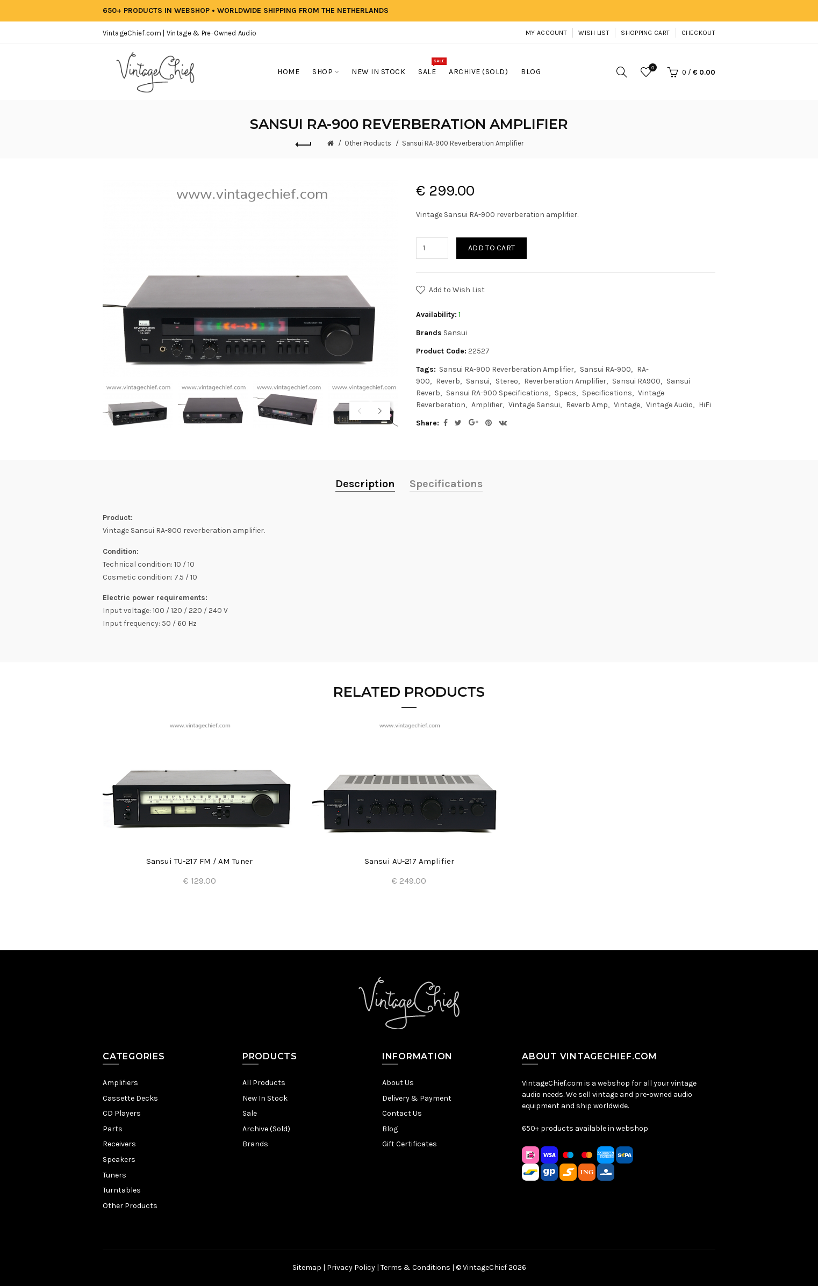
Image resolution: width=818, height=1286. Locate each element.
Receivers (119, 1143)
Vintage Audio (669, 404)
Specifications (607, 393)
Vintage (627, 404)
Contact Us (402, 1113)
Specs (565, 393)
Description (365, 484)
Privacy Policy (351, 1267)
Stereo (507, 381)
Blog (390, 1128)
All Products (263, 1082)
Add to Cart (491, 247)
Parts (113, 1128)
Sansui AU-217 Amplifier (409, 861)
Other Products (368, 143)
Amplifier (487, 404)
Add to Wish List (457, 289)
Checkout (698, 33)
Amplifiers (120, 1082)
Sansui (455, 332)
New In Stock (265, 1098)
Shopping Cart (645, 33)
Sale (249, 1113)
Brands (255, 1143)
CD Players (122, 1113)
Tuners (114, 1175)
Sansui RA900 (636, 381)
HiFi (705, 404)
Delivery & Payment (416, 1098)
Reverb (448, 381)
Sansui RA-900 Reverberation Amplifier (462, 143)
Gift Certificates (409, 1143)
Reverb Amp (587, 404)
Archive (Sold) (266, 1128)
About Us (398, 1082)
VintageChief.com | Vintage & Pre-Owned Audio (179, 33)
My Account (546, 33)
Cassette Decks (130, 1098)
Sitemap (306, 1267)
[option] (137, 405)
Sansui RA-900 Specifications (497, 393)
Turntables (122, 1190)
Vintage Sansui (534, 404)
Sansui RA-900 (605, 369)
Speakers (119, 1159)
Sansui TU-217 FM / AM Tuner (199, 861)
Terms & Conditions (415, 1267)
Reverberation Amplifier (565, 381)
